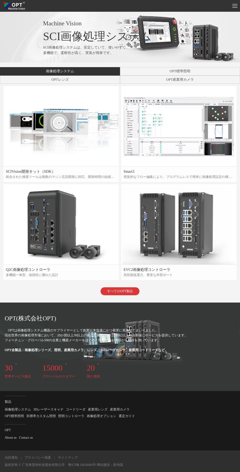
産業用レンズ (98, 409)
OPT (8, 430)
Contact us (26, 437)
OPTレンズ (59, 79)
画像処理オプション (101, 416)
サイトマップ (68, 457)
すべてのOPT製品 (120, 291)
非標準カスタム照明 (41, 416)
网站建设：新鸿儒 (110, 465)
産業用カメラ (120, 409)
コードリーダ (76, 409)
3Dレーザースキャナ (48, 409)
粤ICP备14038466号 (82, 465)
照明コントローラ (71, 416)
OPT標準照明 (180, 71)
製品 (8, 401)
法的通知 (11, 457)
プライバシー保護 (38, 457)
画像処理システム (60, 71)
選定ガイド (127, 416)
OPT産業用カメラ (180, 79)
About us (11, 437)
